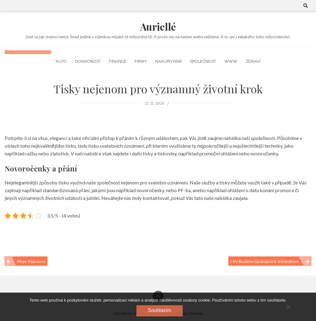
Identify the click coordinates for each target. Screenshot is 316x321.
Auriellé (158, 26)
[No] (288, 307)
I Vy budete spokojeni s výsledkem (264, 261)
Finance (117, 61)
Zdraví (253, 61)
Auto (61, 61)
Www (230, 61)
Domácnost (88, 61)
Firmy (141, 61)
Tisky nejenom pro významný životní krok (158, 88)
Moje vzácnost (31, 261)
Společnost (203, 61)
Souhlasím (159, 310)
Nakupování (168, 61)
